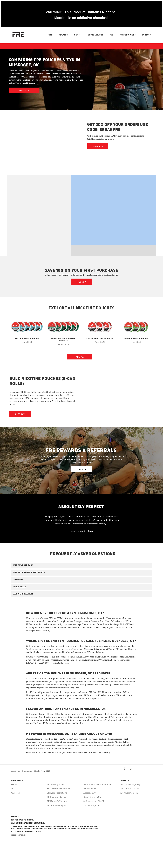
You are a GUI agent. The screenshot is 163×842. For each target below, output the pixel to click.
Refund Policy (89, 788)
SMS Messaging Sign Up (94, 801)
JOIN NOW (81, 469)
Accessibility (89, 793)
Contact (146, 35)
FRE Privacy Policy (55, 784)
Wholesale (15, 793)
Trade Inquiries (128, 35)
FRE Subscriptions (91, 805)
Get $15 (78, 35)
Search (14, 784)
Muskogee (39, 771)
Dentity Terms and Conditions (97, 784)
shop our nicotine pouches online (59, 660)
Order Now (97, 146)
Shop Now (24, 90)
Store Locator (95, 35)
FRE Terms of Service (56, 797)
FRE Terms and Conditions (59, 788)
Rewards (63, 35)
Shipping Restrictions (57, 793)
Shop (50, 35)
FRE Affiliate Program (57, 805)
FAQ (111, 35)
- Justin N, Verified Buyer (81, 531)
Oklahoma (27, 771)
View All (80, 357)
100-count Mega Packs (90, 698)
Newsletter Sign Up (92, 797)
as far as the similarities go (106, 624)
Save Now (81, 282)
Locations (15, 771)
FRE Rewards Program (57, 801)
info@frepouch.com (129, 793)
